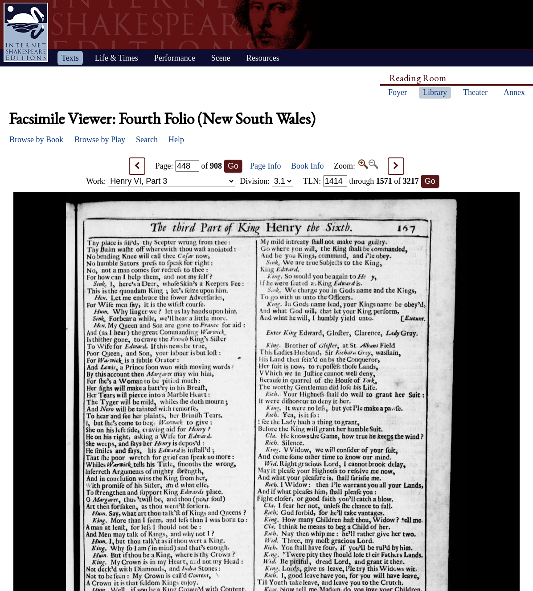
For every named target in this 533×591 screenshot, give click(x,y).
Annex (514, 92)
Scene (220, 58)
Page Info (265, 165)
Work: (160, 181)
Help (176, 139)
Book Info (307, 165)
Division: (266, 181)
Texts (70, 58)
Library (435, 92)
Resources (262, 58)
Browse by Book (36, 139)
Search (147, 139)
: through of (361, 181)
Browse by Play (99, 139)
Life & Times (116, 58)
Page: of (189, 165)
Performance (174, 58)
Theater (475, 92)
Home (26, 32)
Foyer (397, 92)
